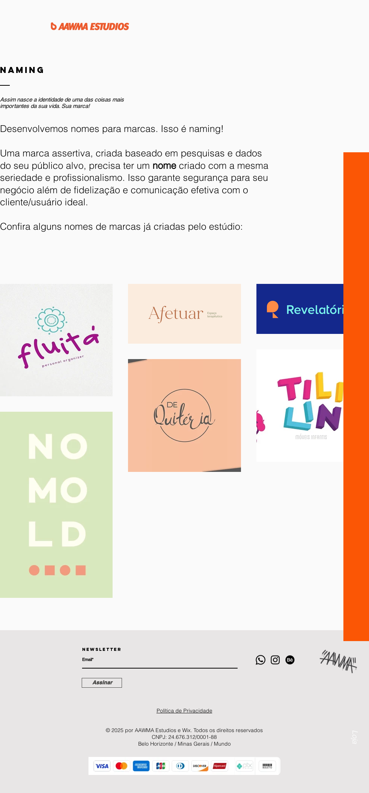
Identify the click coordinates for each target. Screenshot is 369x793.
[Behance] (290, 660)
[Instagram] (275, 660)
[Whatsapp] (261, 660)
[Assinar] (102, 683)
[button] (356, 72)
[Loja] (354, 714)
